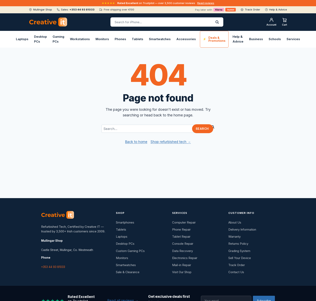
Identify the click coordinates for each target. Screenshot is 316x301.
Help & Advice (238, 39)
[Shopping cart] (284, 22)
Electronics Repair (184, 258)
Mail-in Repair (181, 265)
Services (293, 39)
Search (202, 128)
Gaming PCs (58, 39)
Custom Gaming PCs (130, 251)
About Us (234, 222)
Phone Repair (181, 229)
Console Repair (182, 244)
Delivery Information (242, 229)
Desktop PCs (40, 39)
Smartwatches (160, 39)
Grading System (239, 251)
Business (256, 39)
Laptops (22, 39)
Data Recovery (182, 251)
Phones (120, 39)
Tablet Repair (181, 236)
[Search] (217, 22)
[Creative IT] (57, 215)
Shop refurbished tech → (171, 142)
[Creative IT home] (48, 22)
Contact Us (236, 272)
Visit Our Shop (181, 272)
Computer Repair (184, 222)
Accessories (186, 39)
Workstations (80, 39)
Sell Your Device (239, 258)
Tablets (137, 39)
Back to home (136, 142)
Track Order (236, 265)
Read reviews (205, 3)
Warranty (234, 236)
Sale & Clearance (127, 272)
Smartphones (125, 222)
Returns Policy (238, 244)
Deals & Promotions (217, 39)
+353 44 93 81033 (53, 267)
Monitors (102, 39)
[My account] (271, 22)
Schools (275, 39)
